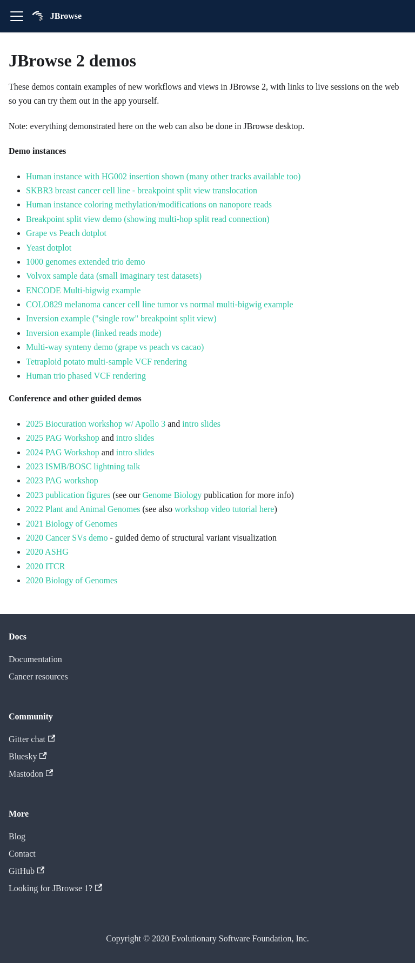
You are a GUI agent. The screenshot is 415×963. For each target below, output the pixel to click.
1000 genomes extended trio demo (85, 261)
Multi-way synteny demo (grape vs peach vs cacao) (115, 347)
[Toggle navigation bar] (17, 16)
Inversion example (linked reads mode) (94, 333)
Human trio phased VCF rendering (86, 375)
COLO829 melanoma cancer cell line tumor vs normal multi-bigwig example (159, 304)
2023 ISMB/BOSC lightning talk (83, 466)
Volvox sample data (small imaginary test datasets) (114, 275)
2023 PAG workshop (62, 480)
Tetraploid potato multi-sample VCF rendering (106, 361)
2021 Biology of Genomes (71, 523)
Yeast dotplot (48, 247)
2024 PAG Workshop (62, 452)
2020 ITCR (45, 566)
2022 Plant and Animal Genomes (83, 509)
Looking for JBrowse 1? (55, 888)
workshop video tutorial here (224, 509)
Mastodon (31, 773)
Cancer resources (38, 676)
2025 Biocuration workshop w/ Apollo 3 (95, 423)
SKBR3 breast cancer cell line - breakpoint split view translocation (141, 190)
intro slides (201, 423)
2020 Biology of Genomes (71, 580)
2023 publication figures (68, 495)
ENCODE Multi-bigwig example (83, 290)
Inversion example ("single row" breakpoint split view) (121, 318)
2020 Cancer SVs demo (67, 537)
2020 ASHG (47, 551)
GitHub (26, 871)
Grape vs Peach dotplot (66, 233)
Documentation (35, 659)
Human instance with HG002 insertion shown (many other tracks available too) (163, 176)
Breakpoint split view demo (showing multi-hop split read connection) (148, 219)
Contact (22, 853)
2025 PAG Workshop (62, 437)
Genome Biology (172, 495)
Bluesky (28, 756)
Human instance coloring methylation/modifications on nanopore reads (149, 204)
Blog (17, 836)
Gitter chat (32, 739)
